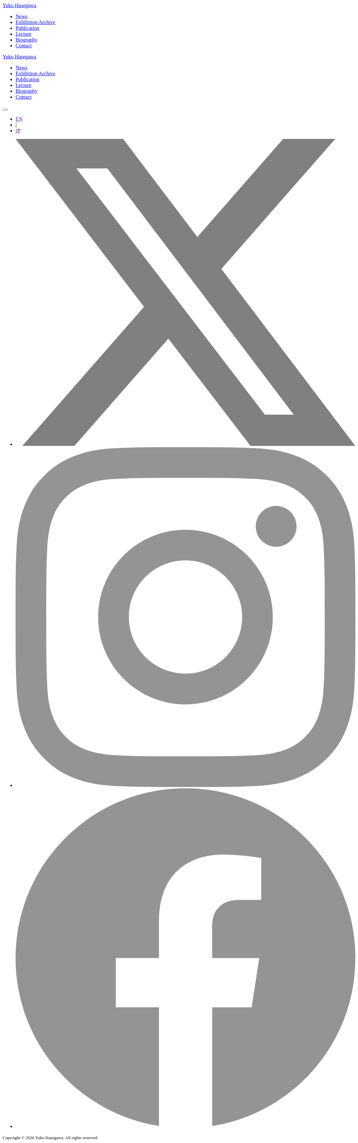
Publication (27, 28)
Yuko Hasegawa (19, 5)
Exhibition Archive (35, 22)
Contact (24, 45)
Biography (27, 40)
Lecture (23, 34)
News (21, 16)
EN (19, 119)
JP (18, 130)
